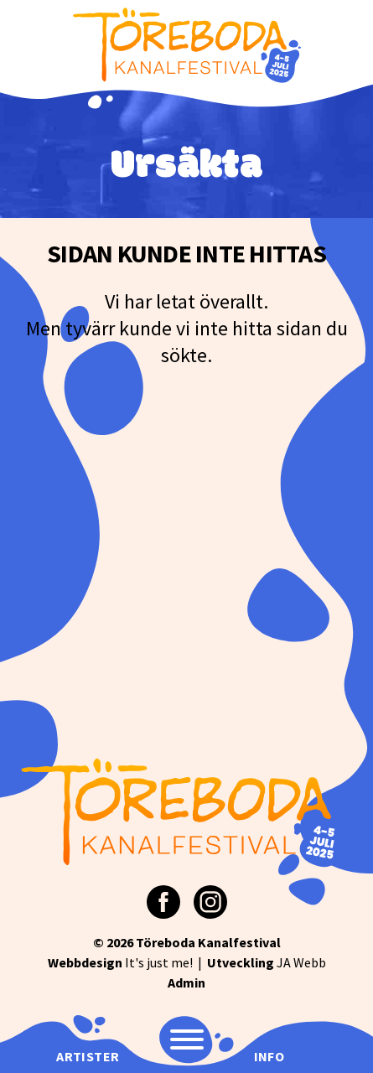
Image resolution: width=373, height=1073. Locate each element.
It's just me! (120, 962)
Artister (87, 1056)
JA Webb (266, 962)
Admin (186, 982)
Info (269, 1056)
